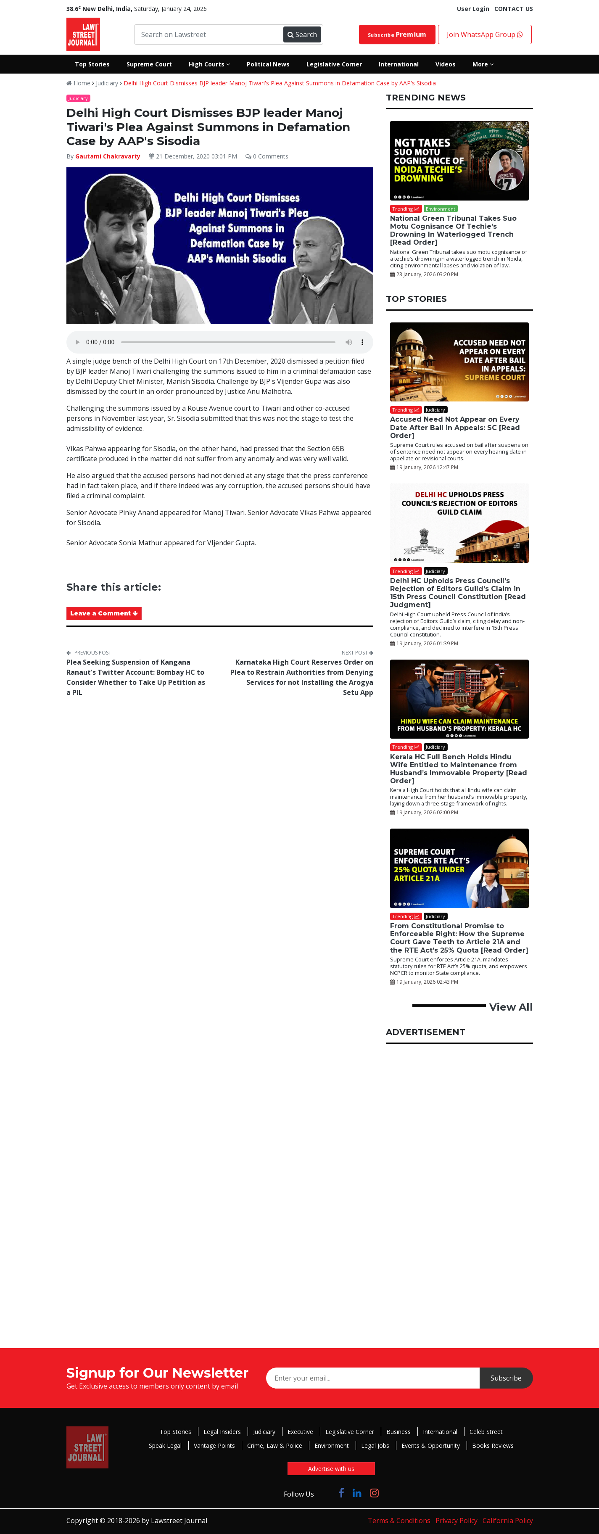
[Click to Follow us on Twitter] (326, 1493)
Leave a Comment (104, 613)
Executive (300, 1432)
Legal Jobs (375, 1446)
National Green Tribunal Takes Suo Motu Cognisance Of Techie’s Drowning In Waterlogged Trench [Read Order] (453, 230)
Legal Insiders (222, 1432)
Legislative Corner (349, 1432)
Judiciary (107, 83)
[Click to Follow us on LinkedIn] (357, 1493)
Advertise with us (331, 1469)
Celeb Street (486, 1432)
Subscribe (396, 34)
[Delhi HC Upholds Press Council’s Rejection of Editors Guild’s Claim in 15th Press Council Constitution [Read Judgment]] (459, 523)
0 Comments (266, 156)
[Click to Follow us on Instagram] (374, 1493)
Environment (331, 1446)
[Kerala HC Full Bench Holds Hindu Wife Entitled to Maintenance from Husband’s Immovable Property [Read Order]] (459, 699)
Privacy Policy (456, 1520)
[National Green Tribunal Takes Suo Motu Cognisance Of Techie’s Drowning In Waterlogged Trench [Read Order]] (459, 161)
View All (511, 1007)
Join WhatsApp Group (485, 34)
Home (78, 83)
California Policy (508, 1520)
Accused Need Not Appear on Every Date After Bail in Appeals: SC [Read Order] (455, 427)
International (440, 1432)
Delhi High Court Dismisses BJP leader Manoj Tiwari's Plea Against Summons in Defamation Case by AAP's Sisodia (280, 83)
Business (398, 1432)
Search (302, 34)
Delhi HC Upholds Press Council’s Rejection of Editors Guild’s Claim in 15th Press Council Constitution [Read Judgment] (458, 593)
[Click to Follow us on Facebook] (341, 1493)
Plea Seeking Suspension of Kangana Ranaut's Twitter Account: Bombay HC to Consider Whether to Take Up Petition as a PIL (135, 677)
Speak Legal (165, 1446)
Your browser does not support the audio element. (219, 342)
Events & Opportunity (430, 1446)
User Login (473, 9)
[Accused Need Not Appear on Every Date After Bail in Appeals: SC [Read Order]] (459, 362)
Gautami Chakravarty (107, 156)
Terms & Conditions (399, 1520)
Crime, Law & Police (274, 1446)
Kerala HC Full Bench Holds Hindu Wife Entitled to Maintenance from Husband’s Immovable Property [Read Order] (458, 769)
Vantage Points (214, 1446)
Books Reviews (493, 1446)
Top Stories (175, 1432)
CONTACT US (513, 9)
